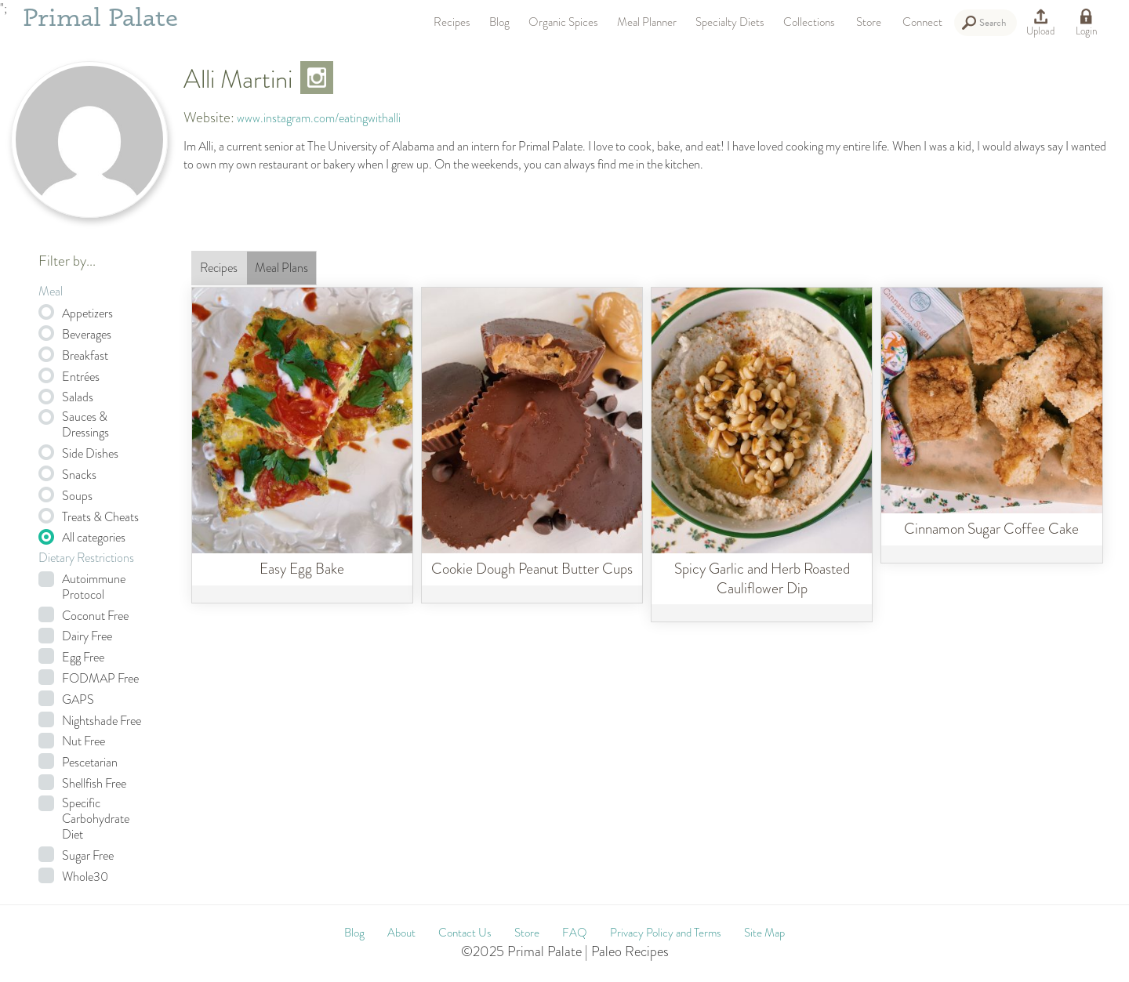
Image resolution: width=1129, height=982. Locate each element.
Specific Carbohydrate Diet (95, 818)
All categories (93, 537)
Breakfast (85, 356)
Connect (922, 22)
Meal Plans (281, 268)
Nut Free (83, 741)
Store (868, 22)
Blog (499, 22)
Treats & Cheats (100, 517)
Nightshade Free (101, 721)
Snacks (79, 475)
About (401, 932)
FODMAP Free (100, 679)
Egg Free (83, 657)
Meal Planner (647, 22)
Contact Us (465, 932)
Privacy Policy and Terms (665, 932)
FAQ (574, 932)
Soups (77, 496)
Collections (809, 22)
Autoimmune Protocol (93, 587)
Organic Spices (563, 22)
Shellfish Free (94, 784)
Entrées (81, 377)
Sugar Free (88, 856)
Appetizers (87, 313)
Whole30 (85, 877)
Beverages (86, 334)
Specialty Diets (729, 22)
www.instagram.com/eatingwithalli (319, 118)
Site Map (764, 932)
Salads (77, 397)
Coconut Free (95, 616)
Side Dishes (90, 454)
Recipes (452, 22)
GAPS (78, 700)
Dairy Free (87, 636)
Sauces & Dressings (85, 424)
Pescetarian (90, 762)
